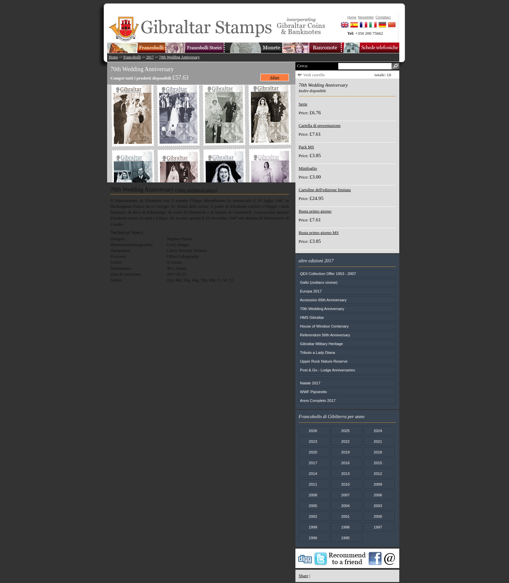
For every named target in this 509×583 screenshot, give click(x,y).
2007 (345, 495)
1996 (313, 538)
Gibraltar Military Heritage (321, 343)
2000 (378, 516)
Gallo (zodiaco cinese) (319, 282)
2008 (313, 495)
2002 (313, 516)
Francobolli (132, 57)
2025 (345, 430)
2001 (345, 516)
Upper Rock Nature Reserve (324, 361)
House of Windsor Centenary (324, 326)
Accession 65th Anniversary (323, 300)
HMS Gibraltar (312, 317)
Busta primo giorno (315, 211)
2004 (345, 505)
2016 (345, 463)
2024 (378, 430)
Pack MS (306, 146)
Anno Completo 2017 (318, 400)
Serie (303, 104)
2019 (345, 452)
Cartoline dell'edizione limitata (325, 189)
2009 (378, 484)
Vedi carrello (314, 74)
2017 (150, 57)
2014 (313, 473)
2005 (313, 505)
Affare (274, 77)
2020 (313, 452)
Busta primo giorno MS (319, 232)
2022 (345, 441)
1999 (313, 527)
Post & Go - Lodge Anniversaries (327, 370)
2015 (378, 463)
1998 (345, 527)
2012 (378, 473)
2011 (313, 484)
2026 (313, 430)
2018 (378, 452)
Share (303, 575)
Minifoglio (308, 168)
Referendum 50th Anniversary (325, 335)
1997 (378, 527)
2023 (313, 441)
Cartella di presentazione (320, 125)
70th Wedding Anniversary (179, 57)
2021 (378, 441)
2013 (345, 473)
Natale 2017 (310, 383)
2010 (345, 484)
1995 (345, 538)
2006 (378, 495)
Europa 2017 (311, 291)
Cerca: (302, 65)
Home (113, 57)
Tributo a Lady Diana (317, 352)
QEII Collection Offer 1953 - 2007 (328, 273)
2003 (378, 505)
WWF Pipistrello (313, 392)
